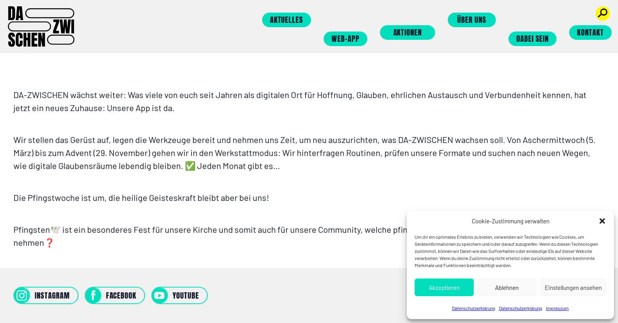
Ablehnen (507, 287)
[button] (602, 221)
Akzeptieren (444, 287)
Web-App (345, 38)
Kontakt (590, 32)
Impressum (557, 308)
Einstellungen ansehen (573, 287)
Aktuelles (286, 19)
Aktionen (407, 32)
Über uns (471, 19)
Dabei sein (532, 38)
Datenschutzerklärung (473, 308)
